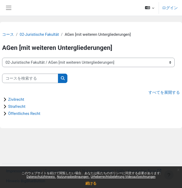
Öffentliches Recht (24, 113)
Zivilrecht (16, 99)
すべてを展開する (164, 92)
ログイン (170, 7)
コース (8, 34)
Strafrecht (16, 106)
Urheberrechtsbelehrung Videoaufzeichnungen (123, 177)
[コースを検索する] (30, 78)
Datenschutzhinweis (41, 177)
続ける (91, 183)
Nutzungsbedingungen (73, 177)
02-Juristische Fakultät (39, 34)
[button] (150, 8)
